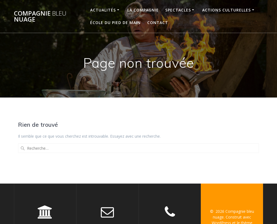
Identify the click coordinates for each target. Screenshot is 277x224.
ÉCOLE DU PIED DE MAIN (115, 22)
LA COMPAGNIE (143, 10)
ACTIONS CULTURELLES (226, 10)
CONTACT (157, 22)
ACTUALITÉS (103, 10)
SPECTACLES (178, 10)
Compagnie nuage (40, 16)
